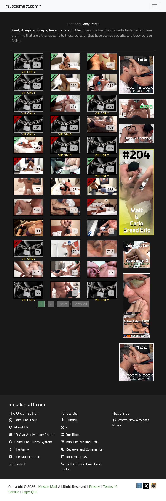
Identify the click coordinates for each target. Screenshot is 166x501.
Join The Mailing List (78, 442)
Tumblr (68, 420)
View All (81, 304)
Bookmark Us (73, 457)
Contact (17, 464)
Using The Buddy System (30, 442)
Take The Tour (22, 420)
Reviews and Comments (81, 449)
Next (63, 304)
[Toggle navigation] (155, 6)
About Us (18, 427)
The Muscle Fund (24, 457)
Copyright (29, 492)
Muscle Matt (47, 487)
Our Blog (69, 435)
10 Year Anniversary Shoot (31, 435)
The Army (18, 449)
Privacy (94, 487)
